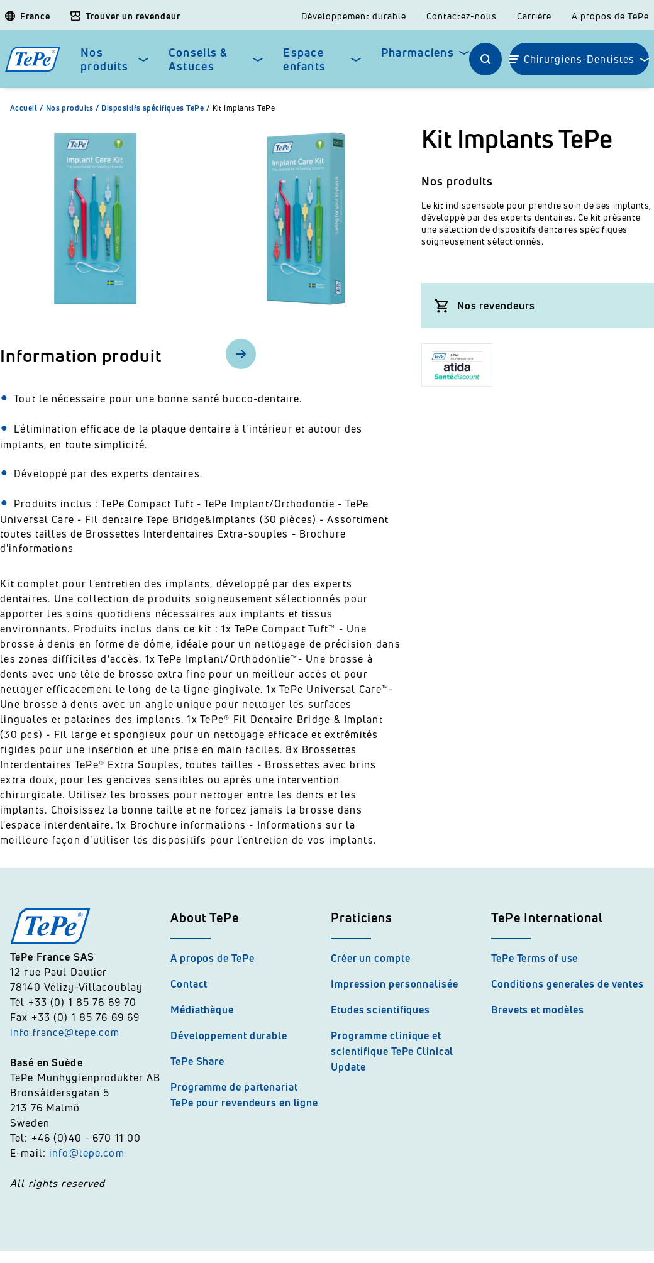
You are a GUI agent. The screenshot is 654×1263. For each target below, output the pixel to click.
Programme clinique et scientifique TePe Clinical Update (392, 1051)
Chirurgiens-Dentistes (579, 59)
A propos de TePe (610, 16)
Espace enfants (304, 59)
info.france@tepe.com (66, 1032)
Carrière (534, 16)
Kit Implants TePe (244, 108)
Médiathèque (202, 1010)
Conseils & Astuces (198, 59)
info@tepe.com (87, 1153)
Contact (189, 984)
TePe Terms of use (534, 958)
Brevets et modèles (537, 1010)
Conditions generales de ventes (567, 984)
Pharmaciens (417, 52)
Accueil (28, 108)
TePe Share (197, 1061)
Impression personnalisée (394, 984)
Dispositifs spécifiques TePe (156, 108)
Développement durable (353, 16)
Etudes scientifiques (380, 1010)
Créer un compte (371, 958)
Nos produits (104, 59)
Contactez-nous (461, 16)
